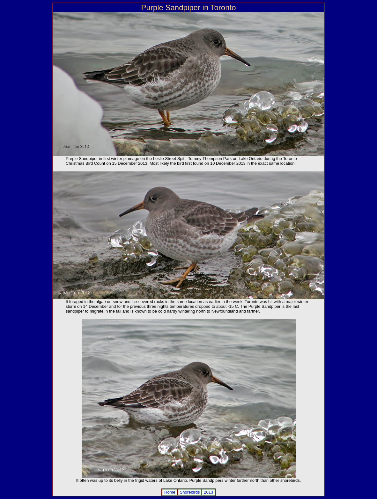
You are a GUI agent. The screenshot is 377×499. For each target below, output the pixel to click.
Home (169, 492)
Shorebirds (190, 492)
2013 (208, 492)
